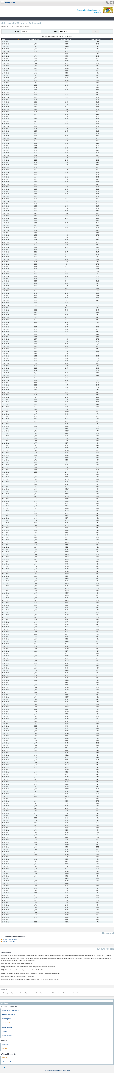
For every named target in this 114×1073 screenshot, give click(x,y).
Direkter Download (9, 941)
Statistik (4, 1031)
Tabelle (4, 1049)
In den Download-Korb (10, 939)
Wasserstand (6, 1062)
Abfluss (4, 1058)
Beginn (17, 31)
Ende (56, 31)
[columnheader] (11, 39)
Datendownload (7, 1035)
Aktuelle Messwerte (8, 1014)
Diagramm (5, 1044)
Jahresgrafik (6, 1023)
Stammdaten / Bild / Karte (10, 1010)
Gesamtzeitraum (7, 1027)
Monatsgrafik (6, 1019)
